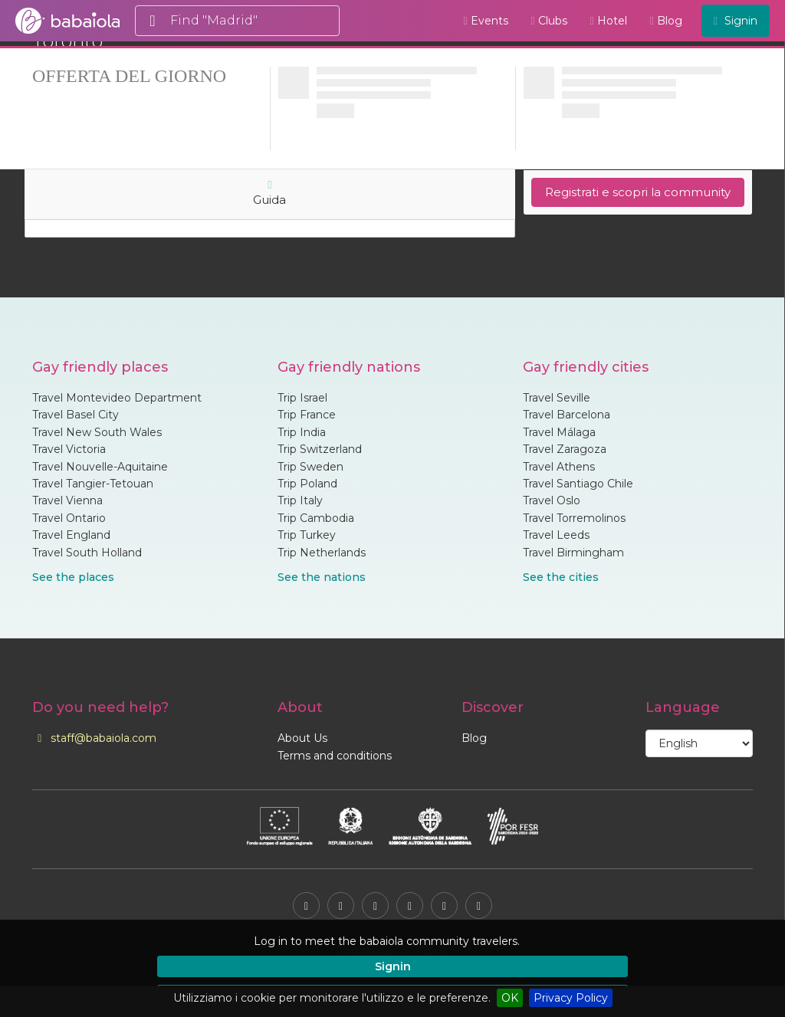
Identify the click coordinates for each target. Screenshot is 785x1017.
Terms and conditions (335, 756)
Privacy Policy (571, 998)
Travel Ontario (69, 518)
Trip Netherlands (322, 552)
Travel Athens (559, 467)
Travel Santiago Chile (578, 483)
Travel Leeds (556, 535)
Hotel (608, 21)
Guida (270, 193)
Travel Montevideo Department (117, 398)
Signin (393, 966)
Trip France (307, 415)
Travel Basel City (75, 415)
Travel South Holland (87, 552)
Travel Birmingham (573, 552)
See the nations (322, 577)
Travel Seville (556, 398)
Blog (666, 21)
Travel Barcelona (566, 415)
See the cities (561, 577)
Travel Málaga (559, 432)
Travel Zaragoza (564, 449)
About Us (302, 738)
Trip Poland (307, 483)
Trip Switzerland (320, 449)
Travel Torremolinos (574, 518)
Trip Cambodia (316, 518)
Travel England (71, 535)
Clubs (549, 21)
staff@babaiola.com (94, 738)
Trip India (302, 432)
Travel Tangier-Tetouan (92, 483)
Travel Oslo (551, 500)
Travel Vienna (67, 500)
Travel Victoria (69, 449)
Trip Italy (300, 500)
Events (485, 21)
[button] (634, 941)
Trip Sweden (310, 467)
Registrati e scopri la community (638, 192)
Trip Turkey (307, 535)
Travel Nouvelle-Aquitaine (100, 467)
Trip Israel (302, 398)
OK (509, 998)
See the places (73, 577)
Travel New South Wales (97, 432)
